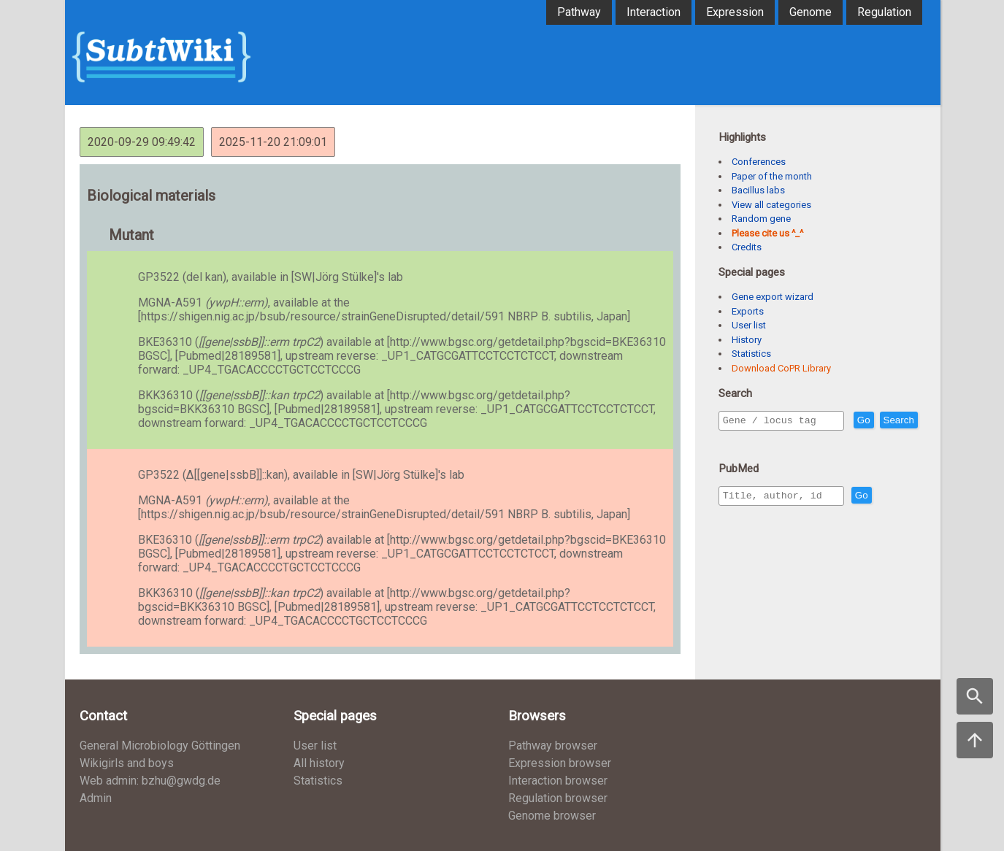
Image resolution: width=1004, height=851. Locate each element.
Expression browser (559, 763)
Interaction (653, 12)
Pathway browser (552, 745)
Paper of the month (772, 176)
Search (741, 441)
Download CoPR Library (781, 368)
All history (319, 763)
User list (749, 325)
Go (895, 420)
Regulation (884, 12)
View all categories (771, 204)
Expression (735, 12)
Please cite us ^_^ (767, 233)
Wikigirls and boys (127, 763)
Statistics (751, 353)
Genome (810, 12)
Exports (748, 311)
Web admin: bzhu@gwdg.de (150, 781)
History (747, 339)
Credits (747, 247)
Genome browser (552, 816)
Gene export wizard (772, 296)
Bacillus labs (758, 190)
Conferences (759, 161)
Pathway (579, 12)
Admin (96, 798)
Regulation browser (558, 798)
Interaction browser (558, 781)
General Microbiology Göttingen (160, 745)
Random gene (761, 218)
